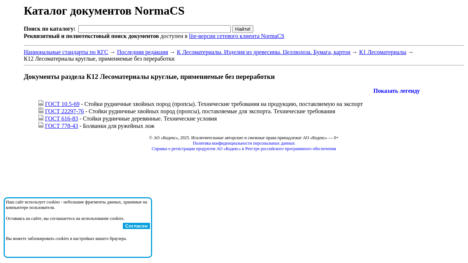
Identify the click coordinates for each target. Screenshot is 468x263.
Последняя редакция (142, 52)
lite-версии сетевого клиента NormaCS (236, 36)
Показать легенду (396, 91)
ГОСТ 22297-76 (64, 111)
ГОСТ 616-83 (61, 118)
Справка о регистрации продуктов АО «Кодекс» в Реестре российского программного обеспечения (244, 148)
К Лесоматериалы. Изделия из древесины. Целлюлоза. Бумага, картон (264, 52)
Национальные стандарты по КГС (66, 52)
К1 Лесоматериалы (382, 52)
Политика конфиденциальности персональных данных (244, 143)
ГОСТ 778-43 (61, 126)
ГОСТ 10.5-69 (62, 104)
